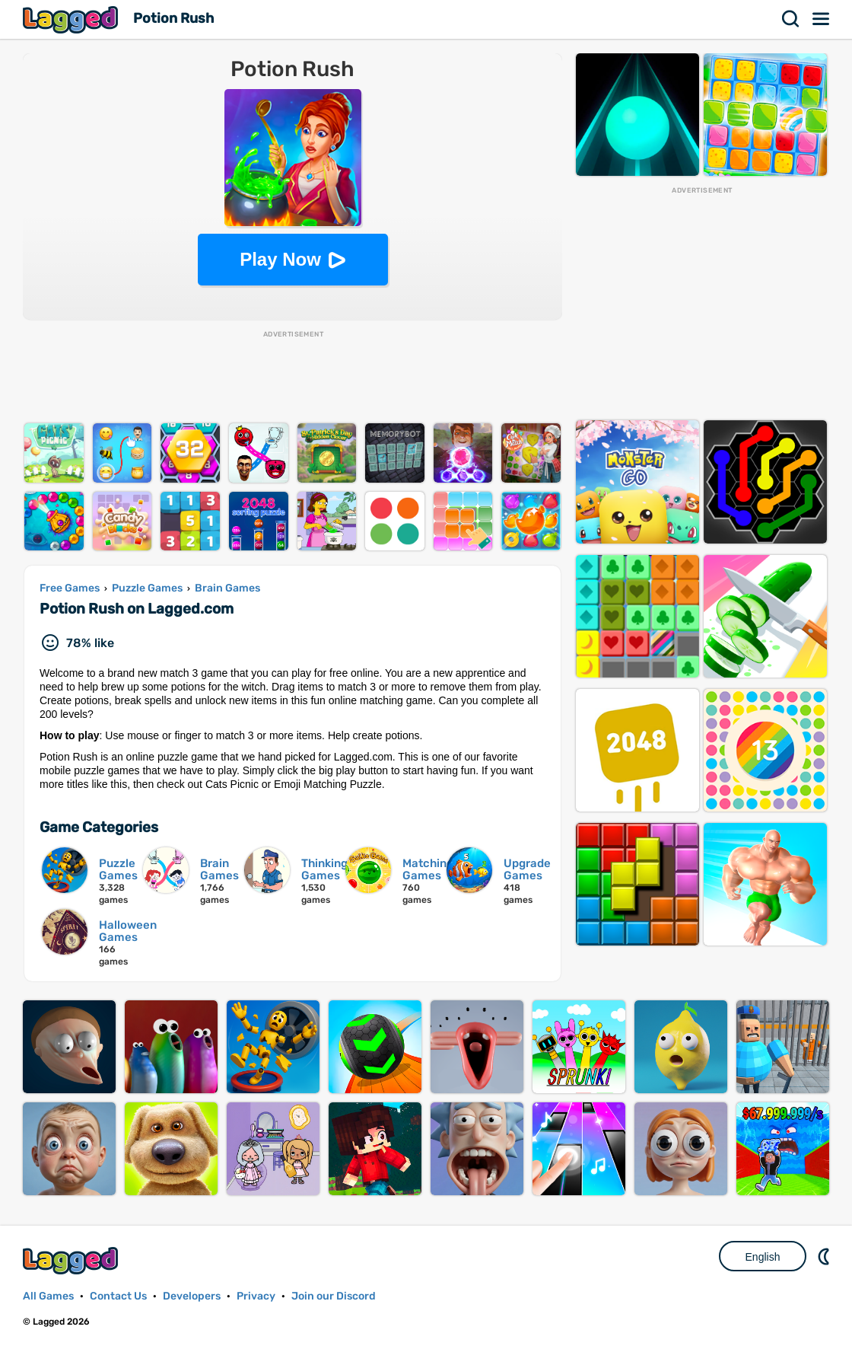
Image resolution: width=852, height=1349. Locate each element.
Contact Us (118, 1296)
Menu (821, 19)
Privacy (256, 1296)
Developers (192, 1296)
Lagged (72, 19)
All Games (48, 1296)
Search (791, 19)
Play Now (280, 259)
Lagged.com (72, 1260)
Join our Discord (333, 1296)
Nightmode (825, 1256)
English (763, 1257)
